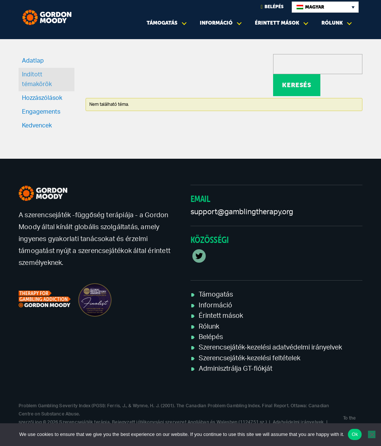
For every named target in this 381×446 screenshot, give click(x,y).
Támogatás (162, 23)
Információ (216, 23)
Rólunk (332, 23)
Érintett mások (277, 23)
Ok (355, 434)
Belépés (272, 7)
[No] (371, 434)
